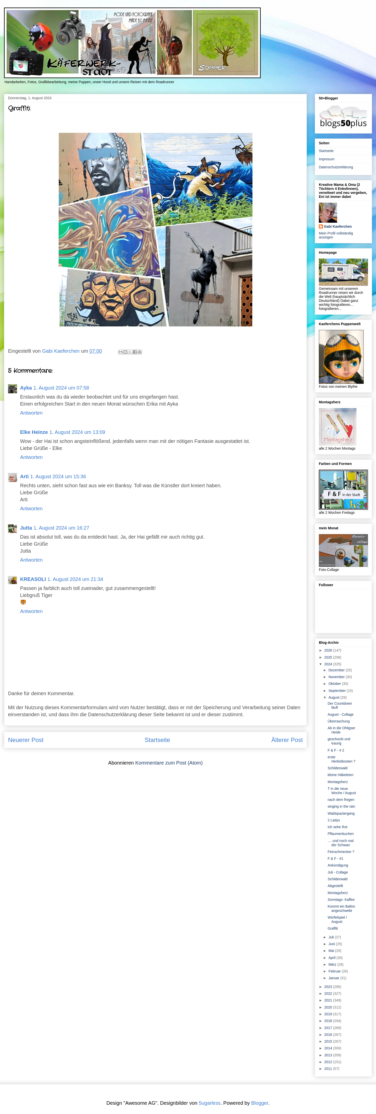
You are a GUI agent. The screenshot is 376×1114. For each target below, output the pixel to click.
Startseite (157, 739)
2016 (328, 1035)
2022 (328, 994)
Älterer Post (287, 739)
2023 (328, 987)
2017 (328, 1028)
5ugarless (210, 1103)
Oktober (335, 684)
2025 (328, 657)
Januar (334, 978)
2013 (328, 1055)
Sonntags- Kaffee (341, 900)
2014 (328, 1048)
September (337, 691)
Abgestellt (335, 886)
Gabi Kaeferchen (338, 226)
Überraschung (339, 721)
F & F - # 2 (336, 750)
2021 (328, 1000)
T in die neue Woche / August (342, 791)
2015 (328, 1041)
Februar (335, 971)
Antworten (31, 413)
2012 (328, 1062)
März (332, 964)
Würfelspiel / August (337, 919)
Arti (24, 476)
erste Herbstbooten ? (341, 759)
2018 (328, 1021)
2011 (328, 1069)
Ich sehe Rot (337, 827)
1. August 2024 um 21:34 (75, 579)
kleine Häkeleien (340, 775)
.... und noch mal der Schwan (341, 843)
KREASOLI (33, 579)
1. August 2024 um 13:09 (77, 432)
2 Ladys (334, 820)
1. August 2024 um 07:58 (61, 388)
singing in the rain (341, 806)
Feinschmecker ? (341, 852)
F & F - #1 (335, 858)
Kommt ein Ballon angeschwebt (341, 908)
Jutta (26, 528)
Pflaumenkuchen (341, 834)
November (336, 677)
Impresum (326, 159)
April (332, 958)
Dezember (336, 670)
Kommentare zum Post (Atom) (169, 763)
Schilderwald (337, 768)
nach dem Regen (341, 800)
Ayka (26, 388)
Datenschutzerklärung (336, 167)
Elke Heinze (34, 432)
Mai (331, 951)
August (334, 697)
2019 (328, 1014)
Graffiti (333, 928)
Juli (331, 937)
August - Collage (341, 714)
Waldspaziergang (341, 813)
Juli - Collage (338, 872)
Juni (332, 944)
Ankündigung (338, 865)
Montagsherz (338, 782)
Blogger (259, 1103)
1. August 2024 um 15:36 (58, 476)
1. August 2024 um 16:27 (61, 528)
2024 (328, 664)
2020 (328, 1007)
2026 (328, 650)
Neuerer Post (25, 739)
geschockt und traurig (339, 741)
